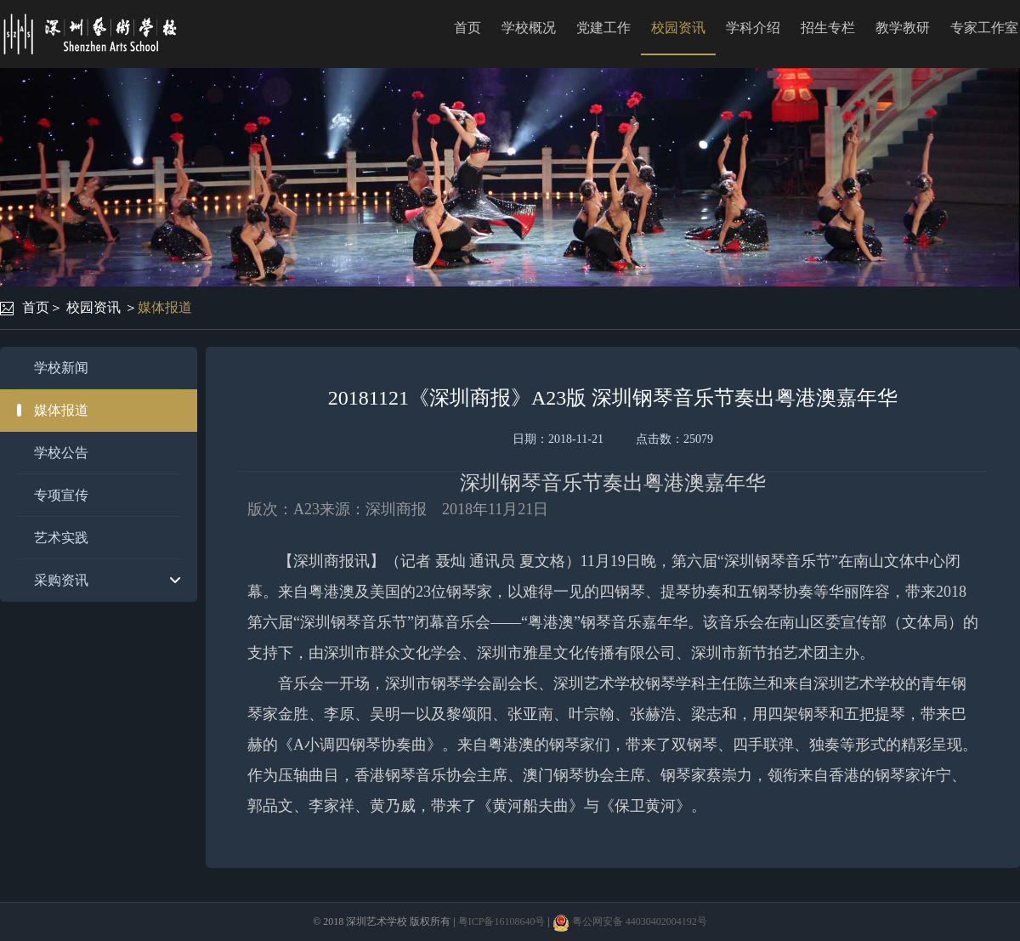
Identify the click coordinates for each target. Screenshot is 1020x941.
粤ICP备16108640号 (502, 921)
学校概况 (529, 27)
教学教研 (903, 27)
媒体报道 (165, 307)
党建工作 (603, 27)
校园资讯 (678, 27)
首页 (467, 27)
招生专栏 (828, 27)
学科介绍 (753, 27)
